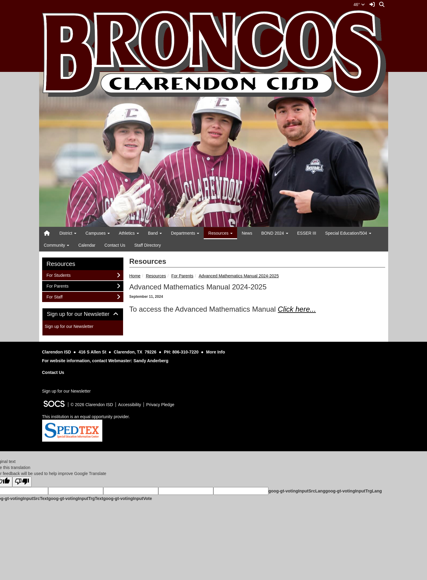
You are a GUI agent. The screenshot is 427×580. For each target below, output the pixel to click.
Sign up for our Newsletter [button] (83, 314)
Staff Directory (147, 245)
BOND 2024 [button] (274, 233)
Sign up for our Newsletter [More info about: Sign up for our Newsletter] (69, 326)
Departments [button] (185, 233)
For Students (58, 275)
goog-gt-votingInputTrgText (75, 498)
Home (135, 275)
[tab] (82, 314)
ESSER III (306, 233)
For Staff (54, 296)
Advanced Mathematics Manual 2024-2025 (239, 275)
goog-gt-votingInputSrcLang (296, 491)
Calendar (86, 245)
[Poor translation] (22, 482)
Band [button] (155, 233)
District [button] (67, 233)
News (247, 233)
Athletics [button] (129, 233)
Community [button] (57, 245)
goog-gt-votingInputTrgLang (353, 491)
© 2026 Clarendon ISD (92, 404)
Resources (156, 275)
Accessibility (129, 404)
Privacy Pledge (160, 404)
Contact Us (114, 245)
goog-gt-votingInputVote (127, 498)
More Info (215, 352)
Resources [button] (220, 233)
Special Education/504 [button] (348, 233)
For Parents (182, 275)
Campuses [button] (97, 233)
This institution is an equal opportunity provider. (86, 416)
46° (359, 4)
